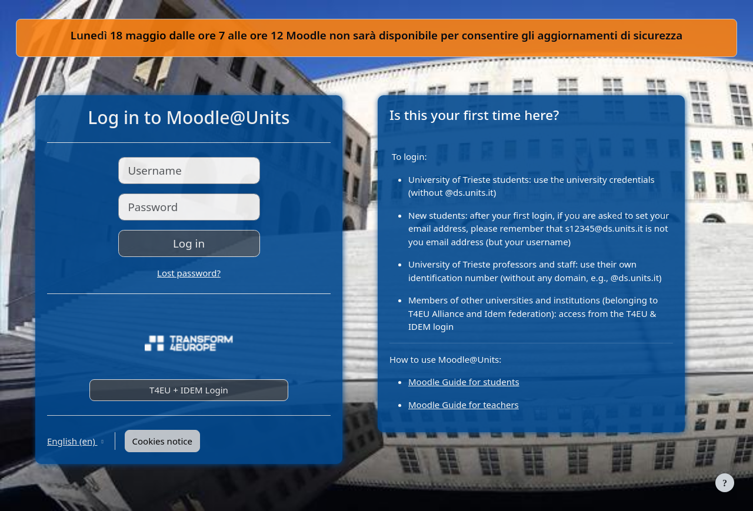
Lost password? (189, 273)
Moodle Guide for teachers (463, 404)
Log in (189, 243)
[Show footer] (724, 482)
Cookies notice (162, 441)
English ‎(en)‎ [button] (72, 441)
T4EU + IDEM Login (188, 390)
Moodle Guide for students (463, 382)
